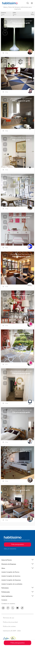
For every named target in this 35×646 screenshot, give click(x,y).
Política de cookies (9, 626)
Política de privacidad (10, 622)
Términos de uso (8, 618)
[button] (3, 53)
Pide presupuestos (18, 643)
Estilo (14, 12)
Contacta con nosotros (8, 603)
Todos (14, 15)
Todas (2, 15)
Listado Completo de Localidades (11, 584)
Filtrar (32, 14)
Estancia (3, 12)
